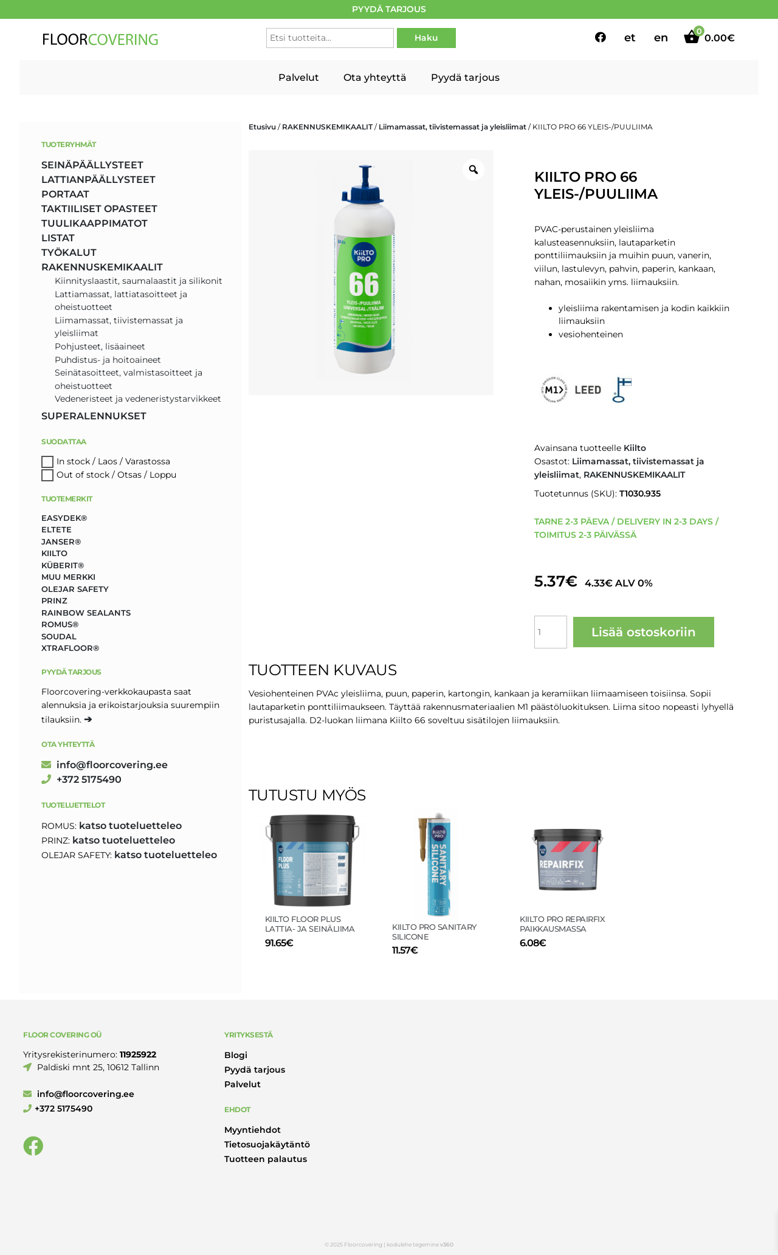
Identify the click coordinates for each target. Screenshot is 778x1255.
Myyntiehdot (252, 1129)
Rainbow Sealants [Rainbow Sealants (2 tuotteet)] (86, 612)
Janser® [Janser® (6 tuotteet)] (61, 541)
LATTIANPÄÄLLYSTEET (98, 179)
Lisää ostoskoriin (643, 632)
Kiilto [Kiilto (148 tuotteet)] (54, 553)
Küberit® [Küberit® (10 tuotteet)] (62, 565)
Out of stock (83, 474)
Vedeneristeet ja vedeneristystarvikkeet (138, 398)
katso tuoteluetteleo (130, 825)
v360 (446, 1244)
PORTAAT (65, 194)
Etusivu (262, 126)
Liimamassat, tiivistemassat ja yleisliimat (452, 126)
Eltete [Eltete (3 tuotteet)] (56, 529)
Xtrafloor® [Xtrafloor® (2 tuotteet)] (70, 648)
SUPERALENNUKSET (93, 416)
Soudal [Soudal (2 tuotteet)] (59, 636)
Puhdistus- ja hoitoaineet (108, 359)
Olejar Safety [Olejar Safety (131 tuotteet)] (75, 589)
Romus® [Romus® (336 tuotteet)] (59, 624)
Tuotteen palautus (265, 1159)
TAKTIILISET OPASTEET (99, 209)
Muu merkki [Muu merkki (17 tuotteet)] (68, 577)
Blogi (235, 1055)
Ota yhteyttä (375, 77)
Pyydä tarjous (465, 77)
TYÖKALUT (69, 252)
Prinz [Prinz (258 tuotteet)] (54, 600)
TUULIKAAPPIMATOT (94, 223)
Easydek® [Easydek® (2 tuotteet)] (64, 518)
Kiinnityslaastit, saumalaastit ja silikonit (138, 280)
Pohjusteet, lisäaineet (100, 346)
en (661, 37)
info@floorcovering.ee (104, 765)
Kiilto (635, 447)
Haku (426, 37)
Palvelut (298, 77)
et (630, 37)
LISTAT (58, 238)
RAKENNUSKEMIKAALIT (327, 126)
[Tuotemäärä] (550, 632)
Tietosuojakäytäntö (267, 1144)
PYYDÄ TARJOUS (389, 9)
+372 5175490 (81, 779)
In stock (73, 461)
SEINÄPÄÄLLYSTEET (92, 165)
